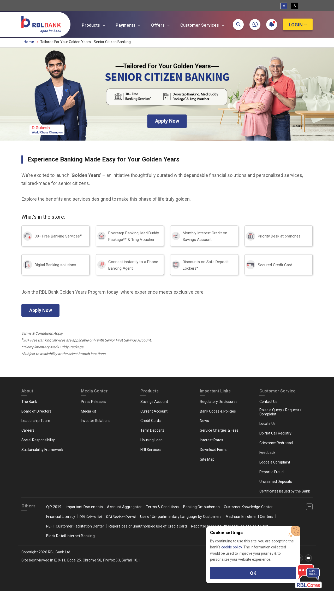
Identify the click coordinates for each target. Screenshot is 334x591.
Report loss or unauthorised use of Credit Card (148, 526)
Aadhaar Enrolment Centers (249, 516)
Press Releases (93, 401)
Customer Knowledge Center (248, 507)
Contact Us (268, 401)
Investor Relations (95, 421)
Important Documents (84, 507)
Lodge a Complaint (274, 462)
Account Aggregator (124, 507)
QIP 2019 (54, 507)
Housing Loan (151, 440)
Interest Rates (211, 440)
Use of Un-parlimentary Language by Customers (181, 516)
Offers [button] (161, 25)
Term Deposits (152, 430)
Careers (27, 430)
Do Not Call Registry (275, 433)
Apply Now (40, 310)
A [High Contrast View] (295, 6)
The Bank (29, 401)
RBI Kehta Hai (91, 517)
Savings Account (154, 401)
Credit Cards (150, 421)
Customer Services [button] (203, 25)
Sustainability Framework (42, 450)
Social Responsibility (38, 440)
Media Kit (88, 411)
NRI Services (150, 450)
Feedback (267, 452)
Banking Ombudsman (201, 507)
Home (28, 42)
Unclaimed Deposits (275, 481)
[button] (238, 24)
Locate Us (267, 423)
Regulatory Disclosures (218, 401)
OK (253, 573)
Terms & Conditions (162, 507)
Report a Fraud (271, 472)
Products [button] (94, 25)
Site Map (207, 459)
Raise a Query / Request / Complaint (280, 412)
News (204, 421)
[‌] (309, 506)
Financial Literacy (60, 516)
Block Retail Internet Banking (70, 536)
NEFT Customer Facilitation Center (75, 526)
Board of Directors (36, 411)
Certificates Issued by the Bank (284, 491)
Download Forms (214, 450)
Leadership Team (35, 421)
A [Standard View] (284, 6)
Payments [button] (129, 25)
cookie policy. (232, 547)
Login (296, 24)
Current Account (154, 411)
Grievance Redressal (276, 443)
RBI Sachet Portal (121, 517)
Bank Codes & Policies (218, 411)
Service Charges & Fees (219, 430)
